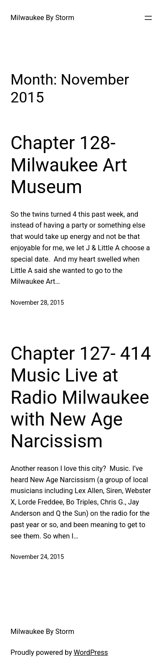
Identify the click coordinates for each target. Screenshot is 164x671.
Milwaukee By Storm (42, 18)
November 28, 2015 (37, 302)
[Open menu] (148, 18)
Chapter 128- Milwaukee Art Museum (68, 165)
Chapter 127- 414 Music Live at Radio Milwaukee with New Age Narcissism (80, 397)
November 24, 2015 (37, 556)
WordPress (91, 652)
